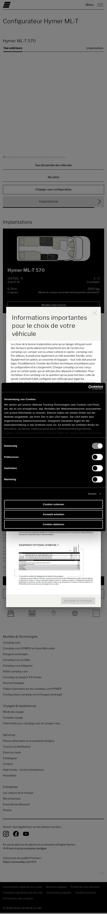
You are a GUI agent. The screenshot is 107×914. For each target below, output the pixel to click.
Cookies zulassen (53, 504)
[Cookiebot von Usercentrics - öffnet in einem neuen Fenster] (86, 387)
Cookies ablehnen (53, 524)
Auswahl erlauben (53, 514)
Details (92, 493)
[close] (94, 313)
